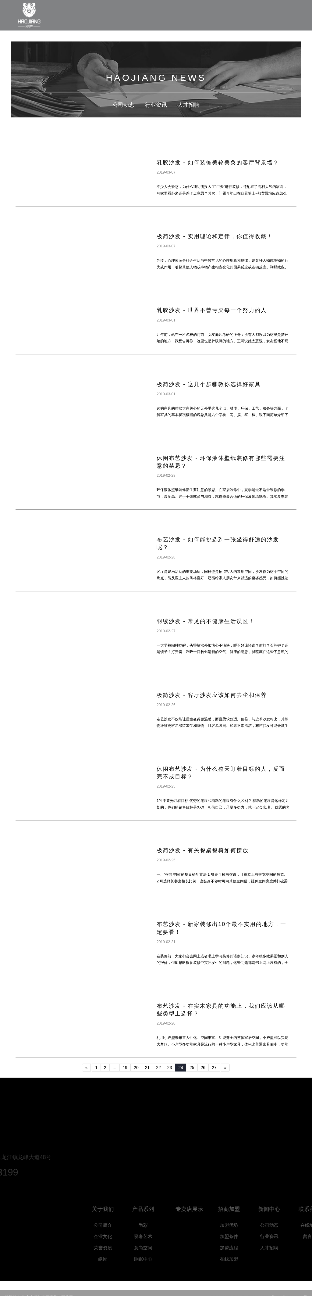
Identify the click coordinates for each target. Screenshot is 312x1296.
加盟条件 (237, 1236)
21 (147, 1067)
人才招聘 (189, 105)
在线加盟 (237, 1259)
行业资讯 (156, 105)
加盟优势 (237, 1225)
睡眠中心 (151, 1259)
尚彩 (151, 1225)
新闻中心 (278, 1209)
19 (125, 1067)
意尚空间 (151, 1247)
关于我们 (111, 1209)
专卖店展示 (199, 1209)
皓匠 (111, 1259)
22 (158, 1067)
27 (214, 1067)
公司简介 (111, 1225)
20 (136, 1067)
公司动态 (123, 105)
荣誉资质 (111, 1247)
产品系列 (151, 1209)
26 (203, 1067)
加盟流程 (237, 1247)
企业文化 (111, 1236)
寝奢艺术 (151, 1236)
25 (192, 1067)
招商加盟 (237, 1209)
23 (169, 1067)
